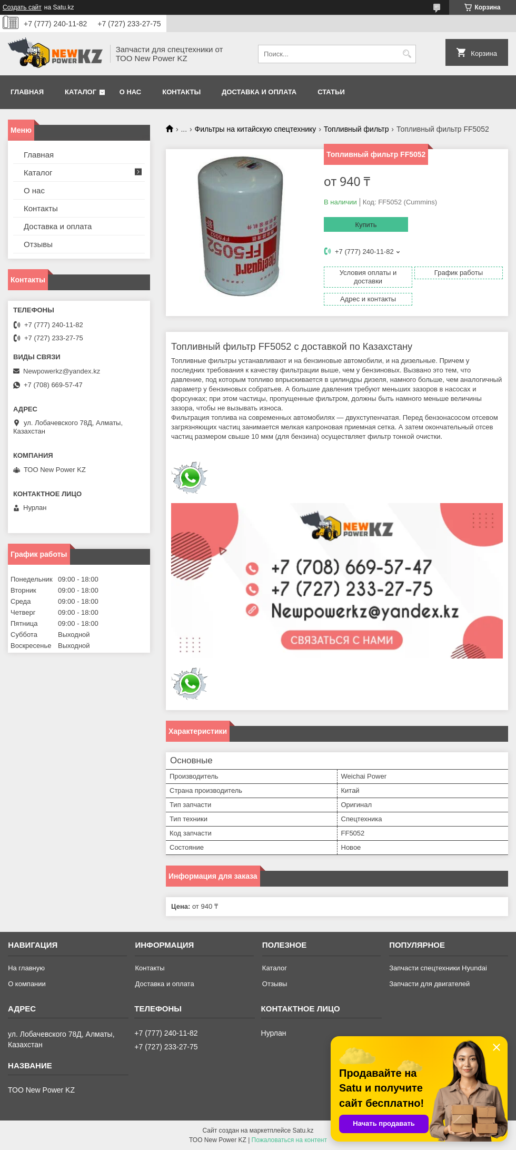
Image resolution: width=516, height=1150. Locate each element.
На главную (26, 968)
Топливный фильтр (356, 129)
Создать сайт (22, 7)
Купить (365, 225)
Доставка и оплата (259, 92)
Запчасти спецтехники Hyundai (438, 968)
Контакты (181, 92)
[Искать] (407, 54)
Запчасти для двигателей (429, 984)
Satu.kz (302, 1130)
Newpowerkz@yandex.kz (61, 371)
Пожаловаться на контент (289, 1140)
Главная (27, 92)
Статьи (331, 92)
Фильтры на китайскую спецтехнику (255, 129)
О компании (27, 984)
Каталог (80, 92)
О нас (131, 92)
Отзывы (38, 244)
